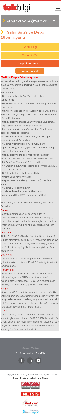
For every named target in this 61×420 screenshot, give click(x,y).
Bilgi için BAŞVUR (30, 71)
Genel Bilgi (30, 47)
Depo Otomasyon (29, 63)
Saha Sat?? (29, 55)
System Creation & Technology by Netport (30, 378)
